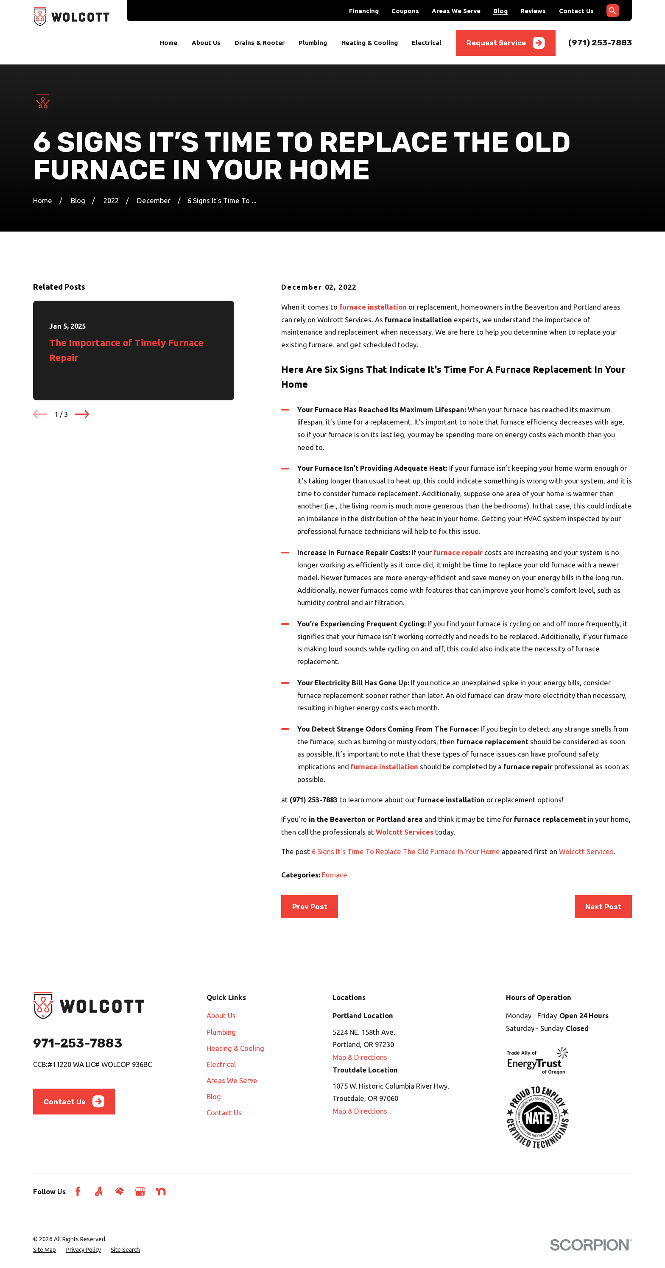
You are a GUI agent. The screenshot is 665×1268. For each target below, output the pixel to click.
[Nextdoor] (160, 1191)
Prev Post (309, 906)
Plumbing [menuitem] (313, 42)
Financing (364, 10)
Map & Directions (359, 1057)
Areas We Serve (456, 10)
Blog (500, 10)
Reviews (533, 10)
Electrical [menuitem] (426, 42)
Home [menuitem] (168, 42)
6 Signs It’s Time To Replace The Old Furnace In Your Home (406, 851)
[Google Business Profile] (140, 1191)
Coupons (405, 10)
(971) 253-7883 (600, 42)
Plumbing (221, 1032)
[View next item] (82, 414)
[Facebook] (78, 1191)
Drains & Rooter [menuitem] (260, 42)
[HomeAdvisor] (119, 1191)
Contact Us (576, 10)
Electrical (221, 1064)
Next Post (603, 906)
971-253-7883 (77, 1043)
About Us (221, 1015)
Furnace (334, 875)
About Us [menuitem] (206, 42)
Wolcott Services (586, 851)
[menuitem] (44, 1250)
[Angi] (98, 1191)
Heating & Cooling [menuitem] (369, 42)
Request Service (506, 43)
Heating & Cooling (235, 1048)
